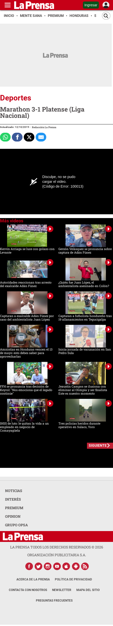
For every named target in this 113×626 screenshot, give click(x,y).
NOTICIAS (13, 490)
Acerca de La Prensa (33, 579)
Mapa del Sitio (88, 590)
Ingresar (90, 5)
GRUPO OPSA (16, 525)
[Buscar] (106, 16)
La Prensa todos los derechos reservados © (56, 547)
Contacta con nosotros (28, 590)
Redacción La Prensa (44, 127)
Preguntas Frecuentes (54, 600)
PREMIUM (14, 507)
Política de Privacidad (73, 579)
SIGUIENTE (98, 445)
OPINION (12, 516)
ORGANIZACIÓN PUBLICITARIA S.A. (56, 554)
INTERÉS (13, 499)
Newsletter (61, 590)
